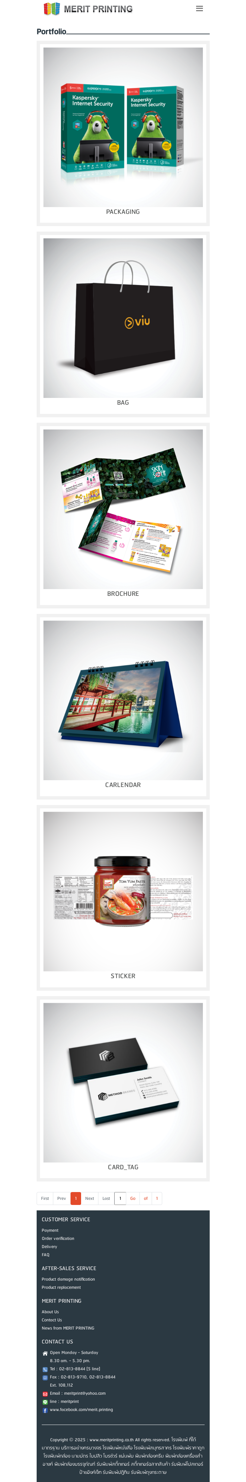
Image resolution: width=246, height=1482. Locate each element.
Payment (50, 1230)
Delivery (49, 1247)
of (146, 1198)
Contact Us (52, 1320)
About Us (50, 1312)
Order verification (58, 1238)
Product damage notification (68, 1279)
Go (132, 1198)
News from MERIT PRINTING (68, 1328)
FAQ (46, 1255)
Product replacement (61, 1287)
